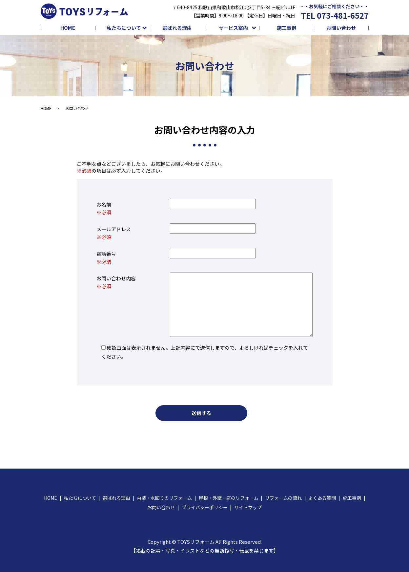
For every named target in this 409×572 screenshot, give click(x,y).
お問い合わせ (341, 27)
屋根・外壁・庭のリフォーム (228, 498)
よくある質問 (322, 498)
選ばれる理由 (177, 27)
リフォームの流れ (283, 498)
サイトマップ (248, 507)
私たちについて (124, 27)
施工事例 (287, 27)
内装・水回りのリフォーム (164, 498)
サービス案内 (233, 27)
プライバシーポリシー (205, 507)
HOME (67, 27)
